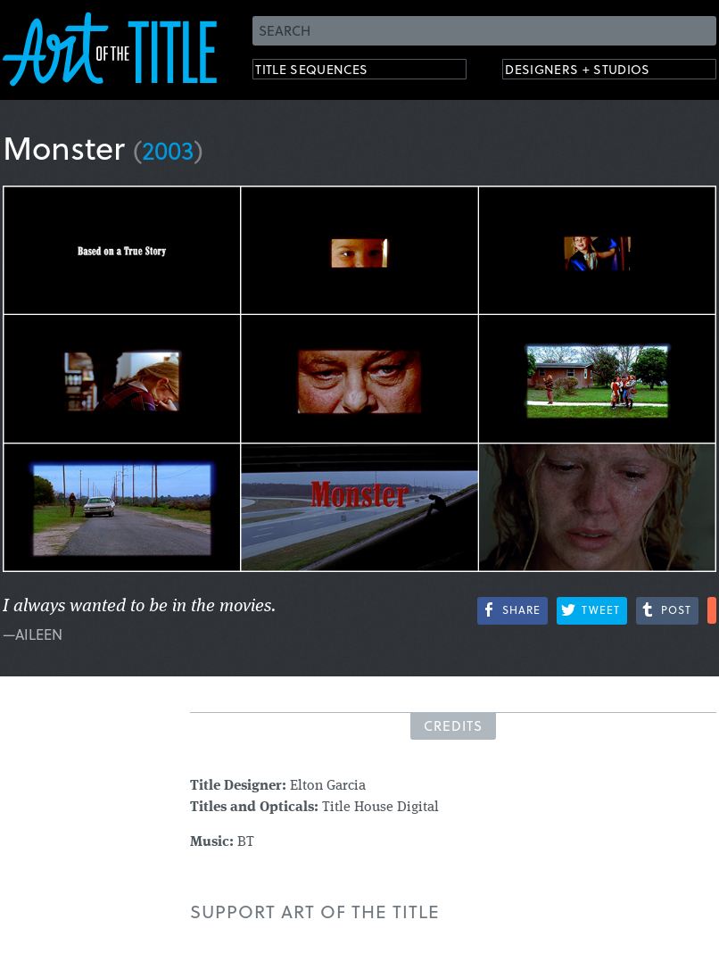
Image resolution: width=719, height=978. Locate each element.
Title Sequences (327, 72)
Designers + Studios (596, 72)
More (711, 610)
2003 (168, 149)
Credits (453, 725)
